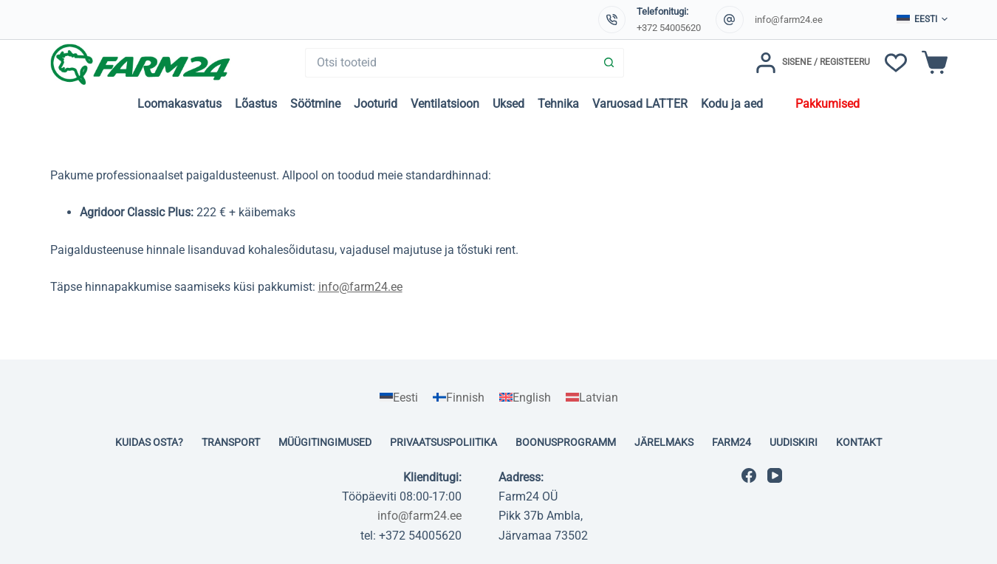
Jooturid (375, 104)
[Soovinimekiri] (896, 63)
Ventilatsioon (445, 104)
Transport (231, 442)
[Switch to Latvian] (592, 398)
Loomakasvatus (179, 104)
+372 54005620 (669, 27)
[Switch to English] (525, 398)
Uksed (508, 104)
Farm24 (731, 442)
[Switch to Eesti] (398, 398)
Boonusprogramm (565, 442)
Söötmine (315, 104)
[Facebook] (748, 475)
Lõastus (256, 104)
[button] (922, 20)
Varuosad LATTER (640, 104)
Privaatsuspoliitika (443, 442)
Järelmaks (663, 442)
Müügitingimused (324, 442)
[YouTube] (774, 475)
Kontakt (859, 442)
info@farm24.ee (789, 19)
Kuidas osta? (149, 442)
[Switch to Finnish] (458, 398)
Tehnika (558, 104)
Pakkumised (827, 104)
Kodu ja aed (732, 104)
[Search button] (609, 63)
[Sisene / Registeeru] (813, 62)
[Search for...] (450, 63)
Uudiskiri (794, 442)
